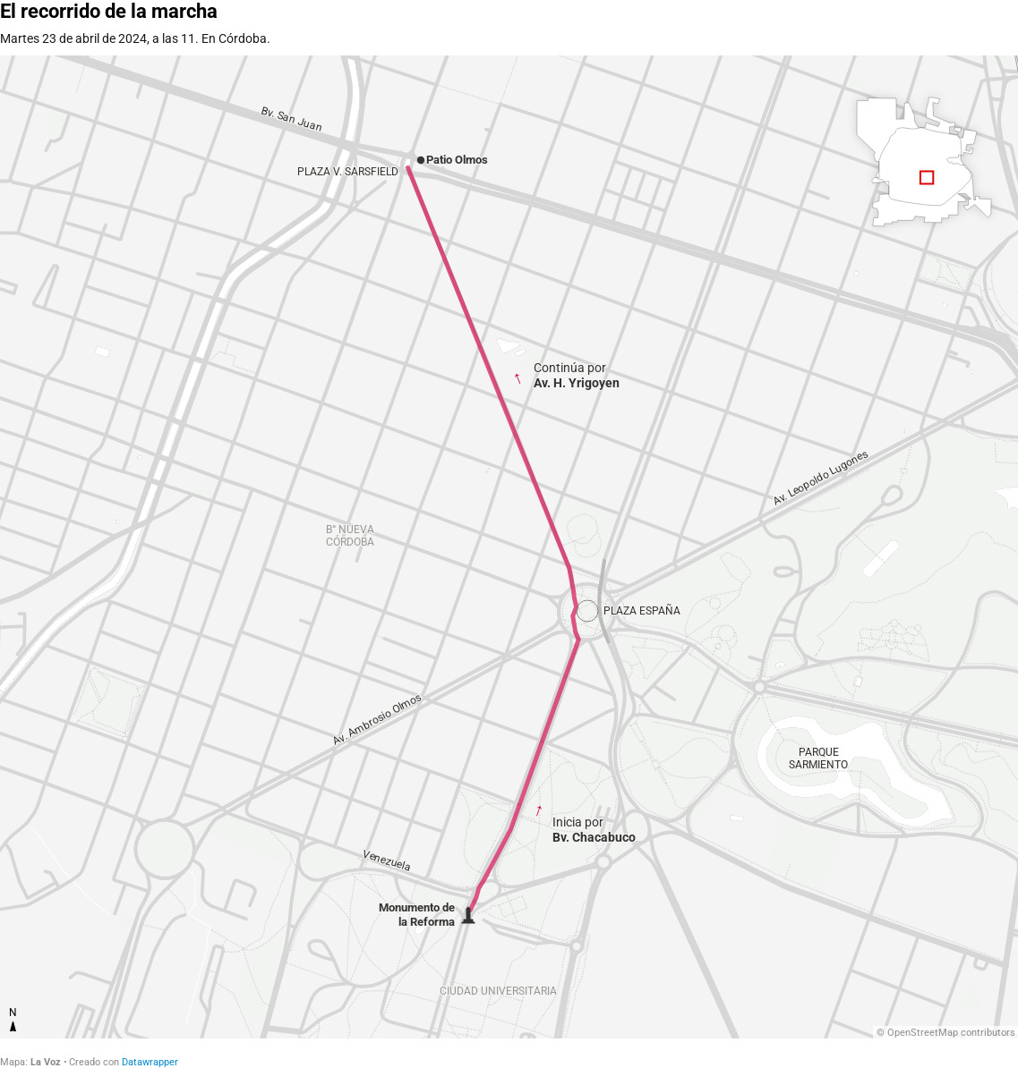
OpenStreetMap (922, 1032)
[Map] (509, 546)
